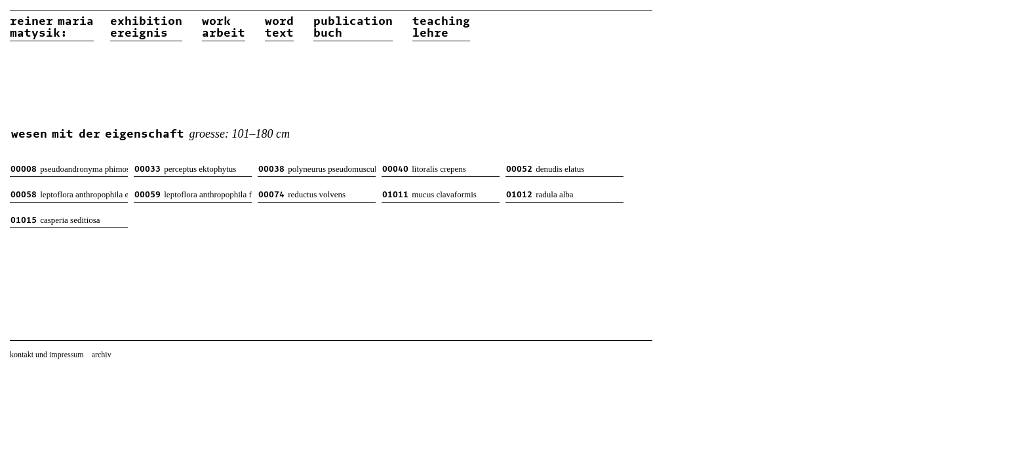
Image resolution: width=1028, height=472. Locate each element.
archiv (101, 354)
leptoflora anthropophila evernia (69, 194)
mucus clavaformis (429, 194)
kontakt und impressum (47, 354)
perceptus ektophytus (185, 169)
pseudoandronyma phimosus (69, 169)
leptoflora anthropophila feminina (193, 194)
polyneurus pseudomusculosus (317, 169)
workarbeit (223, 27)
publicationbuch (353, 27)
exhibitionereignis (146, 27)
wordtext (279, 27)
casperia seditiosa (55, 220)
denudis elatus (545, 169)
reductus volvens (302, 194)
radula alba (540, 194)
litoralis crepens (424, 169)
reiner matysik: (52, 27)
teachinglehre (441, 27)
